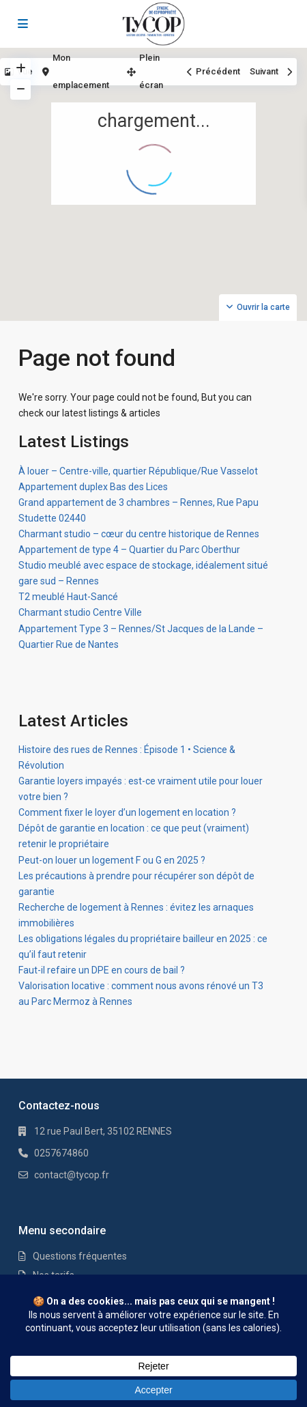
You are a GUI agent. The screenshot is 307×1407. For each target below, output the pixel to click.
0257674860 (61, 1153)
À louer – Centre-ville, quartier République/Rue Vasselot (138, 471)
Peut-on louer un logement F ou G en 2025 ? (111, 860)
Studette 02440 (52, 518)
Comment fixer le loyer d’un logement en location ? (127, 812)
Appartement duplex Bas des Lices (93, 486)
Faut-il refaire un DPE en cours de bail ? (101, 970)
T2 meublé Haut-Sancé (68, 596)
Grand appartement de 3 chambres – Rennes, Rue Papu (138, 502)
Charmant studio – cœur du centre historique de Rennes (138, 533)
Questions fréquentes (80, 1256)
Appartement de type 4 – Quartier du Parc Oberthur (129, 549)
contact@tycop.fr (71, 1174)
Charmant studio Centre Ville (80, 612)
